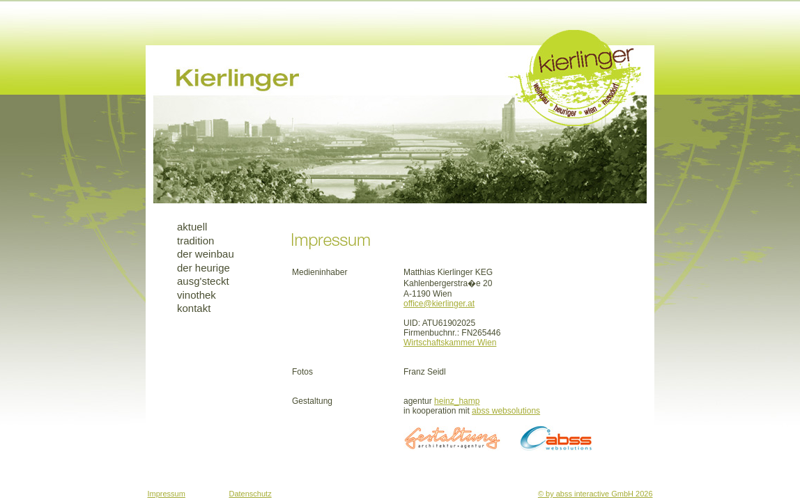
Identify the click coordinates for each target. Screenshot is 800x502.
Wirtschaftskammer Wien (449, 342)
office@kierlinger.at (439, 303)
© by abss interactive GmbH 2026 (595, 493)
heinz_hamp (456, 401)
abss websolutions (506, 411)
